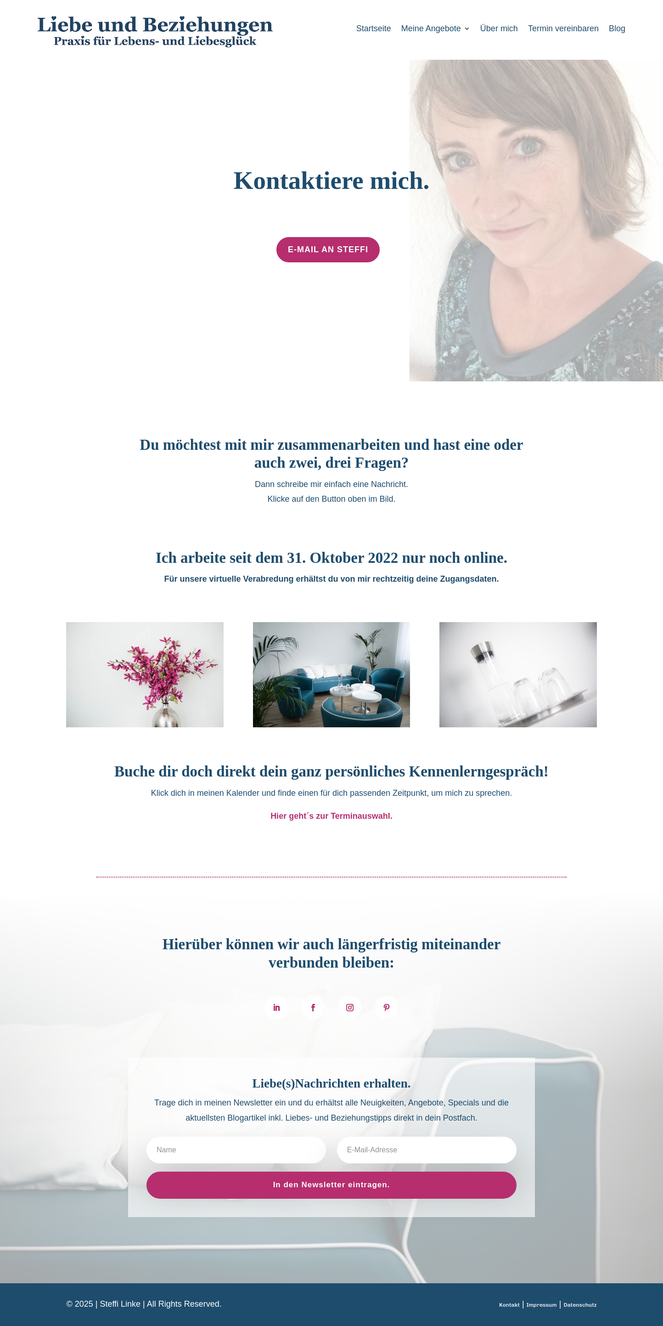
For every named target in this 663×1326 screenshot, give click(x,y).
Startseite (373, 29)
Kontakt (509, 1305)
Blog (617, 29)
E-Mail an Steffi (328, 249)
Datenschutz (579, 1305)
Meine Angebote (431, 29)
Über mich (499, 29)
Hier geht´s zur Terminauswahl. (331, 816)
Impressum (542, 1305)
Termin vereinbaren (563, 29)
